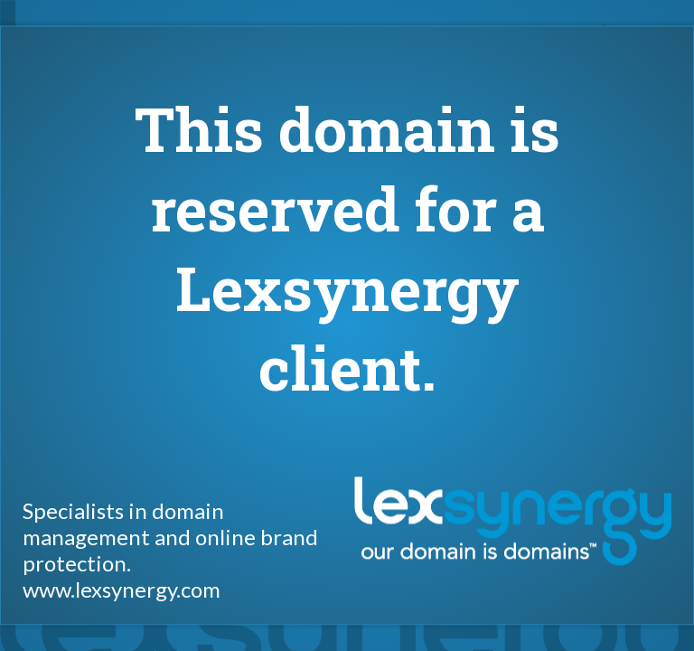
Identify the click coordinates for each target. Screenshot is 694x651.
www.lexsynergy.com (121, 590)
